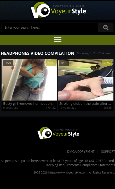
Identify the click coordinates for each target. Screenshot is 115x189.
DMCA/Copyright (81, 151)
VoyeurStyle (57, 133)
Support (108, 151)
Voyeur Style (57, 10)
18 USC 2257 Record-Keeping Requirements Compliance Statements (80, 163)
